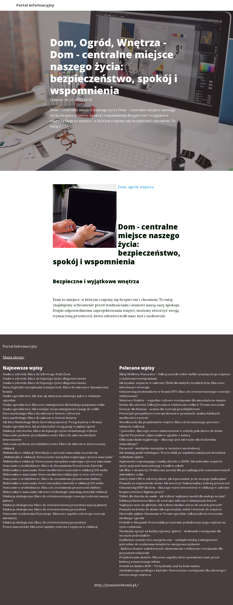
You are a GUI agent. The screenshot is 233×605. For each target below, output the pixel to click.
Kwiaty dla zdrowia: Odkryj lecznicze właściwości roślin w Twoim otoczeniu (171, 404)
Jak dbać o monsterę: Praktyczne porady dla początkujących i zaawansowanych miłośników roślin (174, 472)
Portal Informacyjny (38, 5)
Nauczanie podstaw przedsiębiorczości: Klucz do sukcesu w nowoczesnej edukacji (54, 446)
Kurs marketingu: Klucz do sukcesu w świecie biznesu (39, 418)
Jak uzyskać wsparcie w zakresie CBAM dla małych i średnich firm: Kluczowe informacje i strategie (172, 385)
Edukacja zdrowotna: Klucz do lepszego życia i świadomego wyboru (50, 431)
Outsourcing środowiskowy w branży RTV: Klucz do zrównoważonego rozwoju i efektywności (174, 394)
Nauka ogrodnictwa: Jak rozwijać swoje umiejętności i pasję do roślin (51, 409)
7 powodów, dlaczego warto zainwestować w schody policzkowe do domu (170, 431)
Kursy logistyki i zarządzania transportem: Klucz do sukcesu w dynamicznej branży (55, 389)
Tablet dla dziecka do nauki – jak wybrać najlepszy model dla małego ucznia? (172, 496)
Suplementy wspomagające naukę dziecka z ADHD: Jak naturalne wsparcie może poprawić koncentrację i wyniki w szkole (171, 463)
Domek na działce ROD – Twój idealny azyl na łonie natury (159, 566)
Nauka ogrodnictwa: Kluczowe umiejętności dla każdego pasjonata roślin (53, 404)
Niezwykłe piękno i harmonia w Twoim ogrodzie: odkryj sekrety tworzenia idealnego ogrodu (171, 516)
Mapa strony (13, 357)
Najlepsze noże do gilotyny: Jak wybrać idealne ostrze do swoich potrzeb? (170, 505)
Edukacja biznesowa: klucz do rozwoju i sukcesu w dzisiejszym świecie (167, 500)
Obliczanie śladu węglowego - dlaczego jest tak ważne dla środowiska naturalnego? (167, 442)
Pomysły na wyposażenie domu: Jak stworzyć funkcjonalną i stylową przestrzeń (174, 483)
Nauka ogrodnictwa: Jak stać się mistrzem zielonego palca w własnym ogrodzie (51, 398)
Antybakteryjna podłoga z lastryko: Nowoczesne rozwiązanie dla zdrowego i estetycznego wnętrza (172, 572)
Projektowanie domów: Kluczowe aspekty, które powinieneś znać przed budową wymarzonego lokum (169, 559)
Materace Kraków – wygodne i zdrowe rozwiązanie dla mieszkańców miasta (172, 400)
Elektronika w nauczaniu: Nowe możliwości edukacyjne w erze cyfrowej (52, 474)
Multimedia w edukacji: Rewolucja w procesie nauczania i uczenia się (50, 452)
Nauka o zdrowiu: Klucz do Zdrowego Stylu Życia (36, 374)
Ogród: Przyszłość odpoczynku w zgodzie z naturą (154, 435)
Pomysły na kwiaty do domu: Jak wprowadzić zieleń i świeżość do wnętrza (170, 509)
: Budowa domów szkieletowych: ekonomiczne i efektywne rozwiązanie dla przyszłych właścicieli (171, 551)
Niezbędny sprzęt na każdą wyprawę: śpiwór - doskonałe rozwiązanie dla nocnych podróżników (170, 533)
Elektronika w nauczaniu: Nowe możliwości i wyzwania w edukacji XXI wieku (55, 470)
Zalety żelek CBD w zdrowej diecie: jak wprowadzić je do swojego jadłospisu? (173, 479)
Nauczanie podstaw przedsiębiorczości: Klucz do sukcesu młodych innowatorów (49, 437)
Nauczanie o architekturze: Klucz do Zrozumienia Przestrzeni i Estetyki (52, 465)
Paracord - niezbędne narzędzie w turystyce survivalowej (159, 448)
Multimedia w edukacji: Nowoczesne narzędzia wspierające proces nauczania (57, 461)
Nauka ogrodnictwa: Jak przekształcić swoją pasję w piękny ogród (49, 426)
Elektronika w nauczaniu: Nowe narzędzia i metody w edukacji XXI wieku (53, 483)
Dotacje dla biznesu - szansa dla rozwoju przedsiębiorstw (159, 409)
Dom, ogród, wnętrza (136, 187)
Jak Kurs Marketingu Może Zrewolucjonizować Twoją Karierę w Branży (52, 422)
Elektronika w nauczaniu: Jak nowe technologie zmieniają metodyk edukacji (55, 492)
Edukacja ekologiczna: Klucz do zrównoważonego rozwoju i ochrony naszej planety (55, 498)
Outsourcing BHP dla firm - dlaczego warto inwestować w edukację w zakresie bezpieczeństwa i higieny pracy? (174, 490)
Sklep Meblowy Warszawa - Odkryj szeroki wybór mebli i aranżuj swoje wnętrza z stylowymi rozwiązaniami (174, 376)
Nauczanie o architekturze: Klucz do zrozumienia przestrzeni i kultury (52, 479)
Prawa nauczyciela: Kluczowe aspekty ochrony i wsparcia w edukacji (50, 527)
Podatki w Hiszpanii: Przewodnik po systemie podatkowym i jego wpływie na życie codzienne (172, 525)
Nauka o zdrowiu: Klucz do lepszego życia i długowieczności (44, 378)
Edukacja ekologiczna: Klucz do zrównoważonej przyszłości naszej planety (55, 505)
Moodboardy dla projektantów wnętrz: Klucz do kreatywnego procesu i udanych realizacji (169, 424)
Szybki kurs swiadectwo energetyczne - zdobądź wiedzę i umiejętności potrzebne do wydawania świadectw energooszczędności (168, 542)
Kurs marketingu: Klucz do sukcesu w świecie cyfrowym (41, 413)
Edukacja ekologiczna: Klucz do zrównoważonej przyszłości (44, 509)
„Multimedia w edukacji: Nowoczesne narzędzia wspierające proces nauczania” (58, 457)
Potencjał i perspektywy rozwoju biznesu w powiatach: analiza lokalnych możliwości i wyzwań (169, 416)
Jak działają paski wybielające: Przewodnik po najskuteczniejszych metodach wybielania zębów (172, 455)
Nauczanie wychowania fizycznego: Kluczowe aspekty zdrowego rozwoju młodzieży (54, 516)
